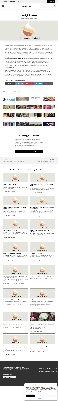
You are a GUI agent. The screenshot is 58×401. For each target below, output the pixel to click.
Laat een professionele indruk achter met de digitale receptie (14, 208)
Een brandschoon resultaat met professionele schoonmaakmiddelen (15, 277)
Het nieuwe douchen (8, 322)
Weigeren (41, 396)
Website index (41, 368)
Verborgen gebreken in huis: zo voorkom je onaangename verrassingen (35, 118)
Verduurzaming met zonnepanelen (39, 299)
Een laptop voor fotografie (10, 230)
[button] (55, 384)
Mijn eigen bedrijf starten (9, 184)
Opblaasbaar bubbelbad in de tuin (12, 253)
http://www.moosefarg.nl (11, 78)
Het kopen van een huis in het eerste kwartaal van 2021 (42, 185)
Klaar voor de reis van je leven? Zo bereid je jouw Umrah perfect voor (35, 127)
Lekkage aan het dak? (36, 253)
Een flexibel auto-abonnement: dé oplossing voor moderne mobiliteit (22, 127)
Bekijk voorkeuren (51, 396)
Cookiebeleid (40, 398)
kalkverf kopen (19, 58)
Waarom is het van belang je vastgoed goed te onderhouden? (42, 208)
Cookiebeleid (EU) (49, 368)
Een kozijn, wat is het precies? (11, 299)
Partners (55, 368)
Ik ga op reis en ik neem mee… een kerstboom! (42, 276)
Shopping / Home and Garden (29, 12)
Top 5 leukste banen (8, 346)
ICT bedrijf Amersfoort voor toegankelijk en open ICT (41, 346)
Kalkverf (13, 60)
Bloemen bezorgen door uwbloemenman (40, 322)
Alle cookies (30, 396)
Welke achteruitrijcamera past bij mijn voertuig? (40, 231)
